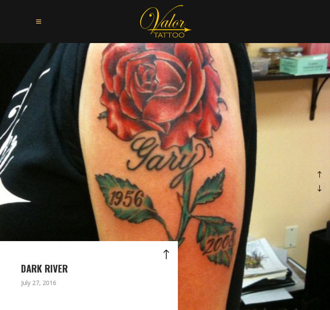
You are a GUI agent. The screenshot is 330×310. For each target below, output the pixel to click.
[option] (165, 176)
